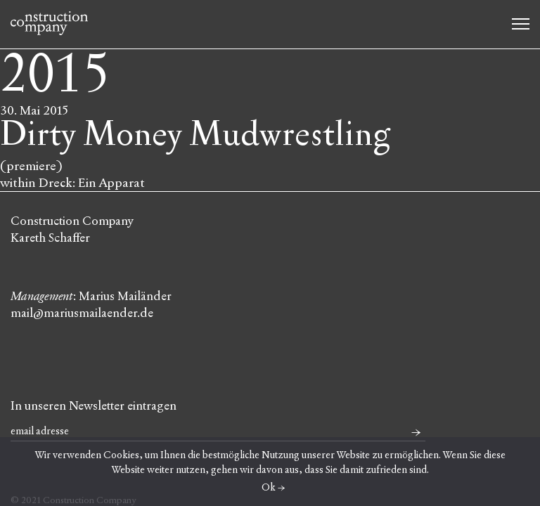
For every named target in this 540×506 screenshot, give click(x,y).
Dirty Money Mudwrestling (195, 134)
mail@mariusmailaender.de (82, 313)
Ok (269, 487)
